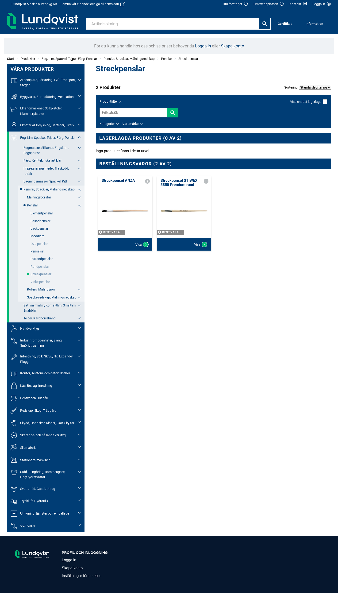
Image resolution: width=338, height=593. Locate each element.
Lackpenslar (39, 228)
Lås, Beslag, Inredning (31, 385)
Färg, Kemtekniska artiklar (42, 160)
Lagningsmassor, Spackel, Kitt (45, 181)
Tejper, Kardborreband (39, 318)
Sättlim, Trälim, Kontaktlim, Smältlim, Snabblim (49, 307)
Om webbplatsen (269, 4)
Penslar (166, 59)
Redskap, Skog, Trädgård (33, 410)
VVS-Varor (23, 526)
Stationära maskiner (30, 460)
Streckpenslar (188, 59)
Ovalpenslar (39, 244)
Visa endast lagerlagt (308, 101)
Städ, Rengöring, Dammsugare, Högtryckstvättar (38, 474)
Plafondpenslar (42, 259)
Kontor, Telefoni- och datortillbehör (40, 373)
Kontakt (298, 4)
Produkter (28, 59)
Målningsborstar (39, 197)
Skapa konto (72, 568)
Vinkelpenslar (40, 282)
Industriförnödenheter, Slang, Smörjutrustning (36, 342)
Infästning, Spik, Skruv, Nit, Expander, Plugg (42, 358)
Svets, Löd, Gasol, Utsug (33, 488)
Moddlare (37, 236)
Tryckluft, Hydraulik (29, 501)
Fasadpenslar (40, 221)
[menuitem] (286, 24)
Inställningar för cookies (81, 576)
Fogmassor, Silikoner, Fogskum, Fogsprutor (46, 150)
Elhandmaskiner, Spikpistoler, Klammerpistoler (36, 110)
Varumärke (130, 124)
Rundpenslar (40, 266)
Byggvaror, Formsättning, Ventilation (42, 96)
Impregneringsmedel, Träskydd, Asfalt (46, 171)
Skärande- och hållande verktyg (38, 435)
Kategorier (107, 124)
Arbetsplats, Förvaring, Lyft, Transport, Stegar (43, 82)
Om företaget (235, 4)
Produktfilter (109, 101)
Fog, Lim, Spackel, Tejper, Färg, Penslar (69, 59)
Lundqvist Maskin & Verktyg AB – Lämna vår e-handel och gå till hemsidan (68, 4)
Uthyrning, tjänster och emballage (40, 513)
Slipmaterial (24, 447)
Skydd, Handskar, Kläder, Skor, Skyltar (42, 422)
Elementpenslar (42, 213)
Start (10, 59)
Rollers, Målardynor (41, 289)
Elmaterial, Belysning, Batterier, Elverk (42, 125)
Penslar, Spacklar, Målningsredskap (129, 59)
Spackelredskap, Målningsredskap (52, 297)
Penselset (38, 251)
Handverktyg (25, 328)
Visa (142, 244)
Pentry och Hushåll (29, 398)
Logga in (69, 560)
